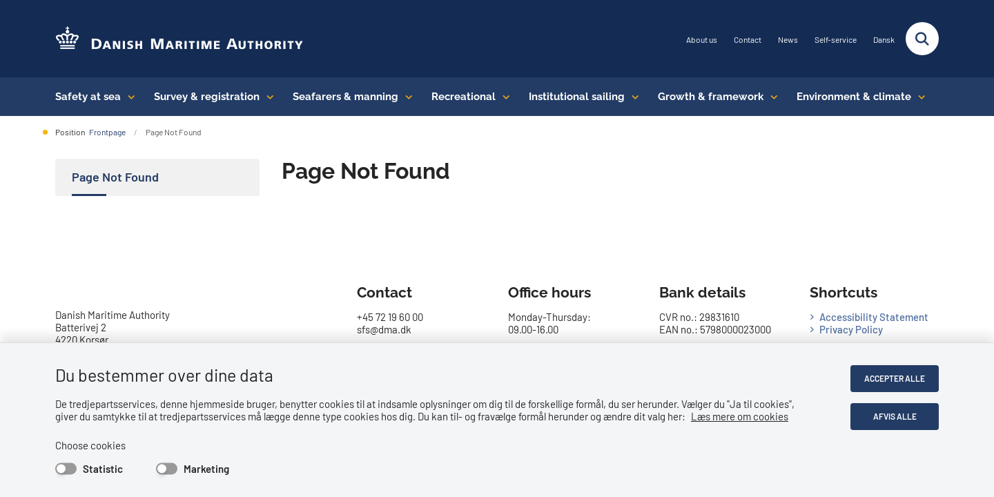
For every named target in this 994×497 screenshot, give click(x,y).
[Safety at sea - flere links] (128, 96)
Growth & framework (710, 96)
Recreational (463, 96)
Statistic (103, 468)
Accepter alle (894, 378)
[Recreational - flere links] (503, 96)
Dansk (884, 39)
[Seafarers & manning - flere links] (405, 96)
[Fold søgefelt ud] (922, 38)
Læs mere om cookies (739, 416)
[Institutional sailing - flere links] (632, 96)
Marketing (206, 468)
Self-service (836, 39)
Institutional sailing (577, 96)
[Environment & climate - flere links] (918, 96)
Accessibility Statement (873, 317)
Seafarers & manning (345, 96)
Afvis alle (895, 416)
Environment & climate (854, 96)
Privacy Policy (851, 329)
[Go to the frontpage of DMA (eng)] (179, 39)
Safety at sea (88, 96)
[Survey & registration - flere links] (267, 96)
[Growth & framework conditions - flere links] (770, 96)
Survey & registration (207, 96)
